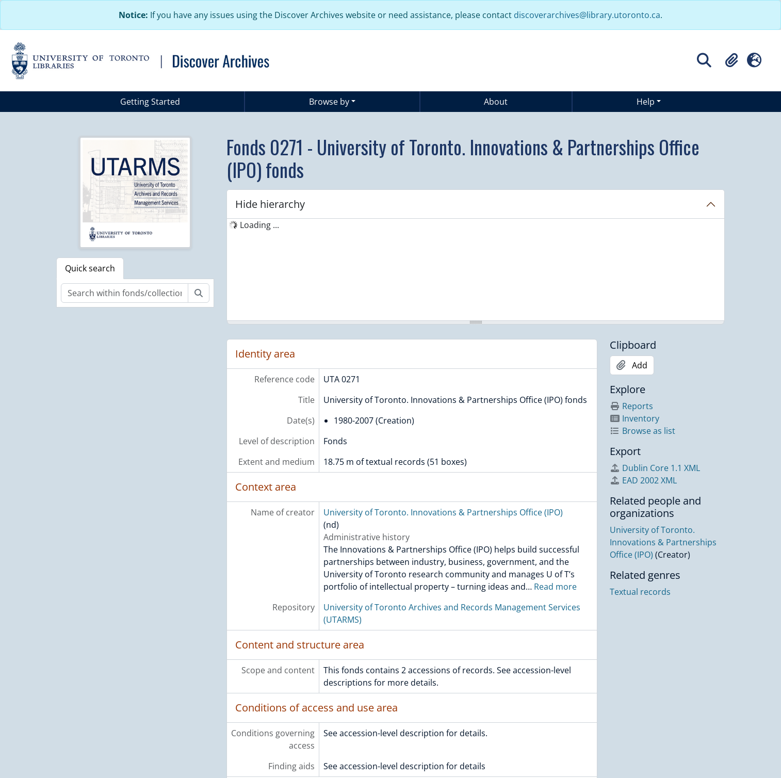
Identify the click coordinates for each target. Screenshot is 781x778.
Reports (631, 406)
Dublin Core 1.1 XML (655, 468)
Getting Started (150, 101)
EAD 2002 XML (643, 480)
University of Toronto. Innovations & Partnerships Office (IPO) (443, 512)
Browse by (329, 101)
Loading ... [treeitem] (259, 225)
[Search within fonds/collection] (124, 293)
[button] (731, 60)
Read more (555, 586)
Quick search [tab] (90, 268)
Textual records (640, 591)
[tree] (475, 270)
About (496, 101)
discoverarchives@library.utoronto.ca (587, 15)
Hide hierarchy (270, 204)
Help (646, 101)
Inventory (634, 418)
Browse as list (642, 430)
